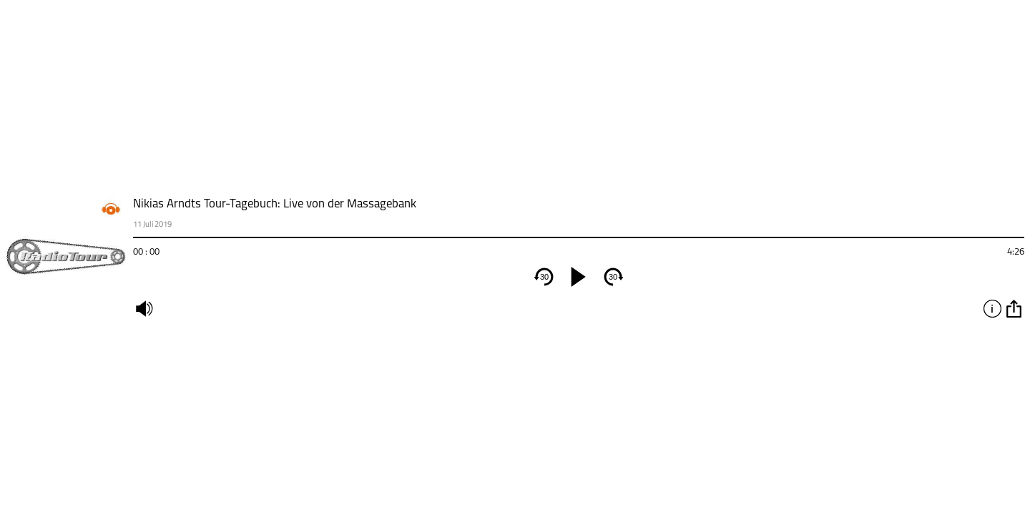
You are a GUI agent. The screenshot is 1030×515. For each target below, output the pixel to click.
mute (143, 308)
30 (544, 277)
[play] (579, 277)
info (992, 308)
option (1013, 308)
